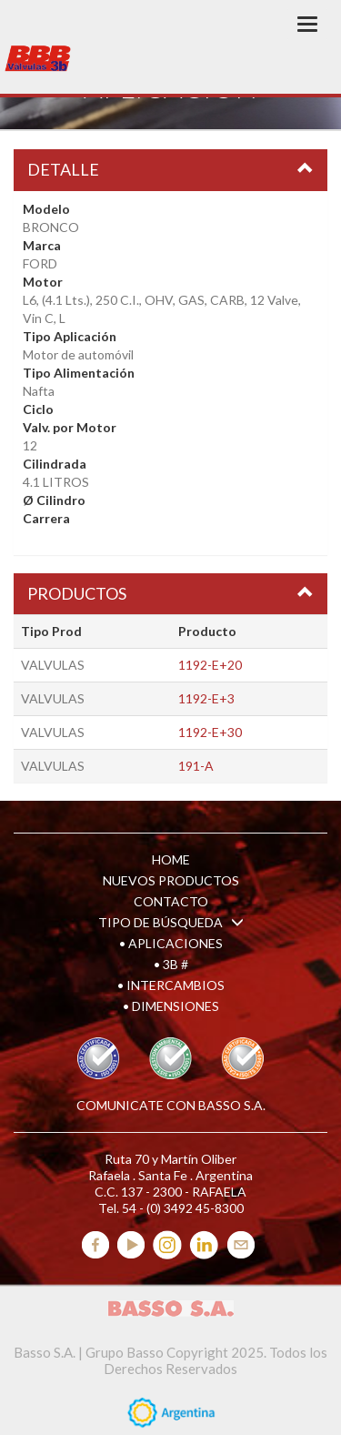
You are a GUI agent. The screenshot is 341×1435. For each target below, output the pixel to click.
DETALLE (63, 169)
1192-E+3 (206, 698)
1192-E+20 (210, 664)
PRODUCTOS (76, 593)
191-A (196, 765)
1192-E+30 (210, 732)
